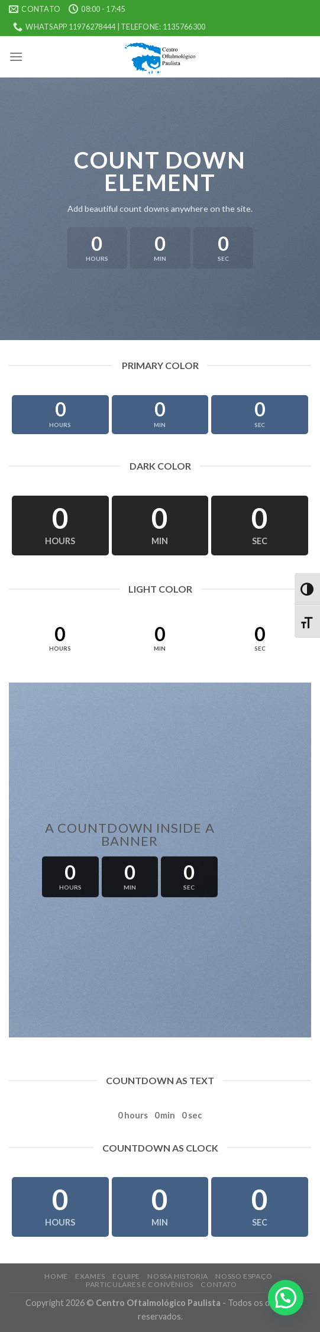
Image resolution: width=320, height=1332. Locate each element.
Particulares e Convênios (139, 1284)
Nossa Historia (177, 1276)
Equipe (126, 1276)
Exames (90, 1276)
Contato (219, 1284)
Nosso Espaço (243, 1276)
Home (55, 1276)
